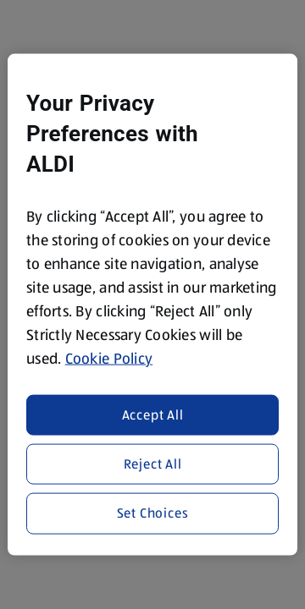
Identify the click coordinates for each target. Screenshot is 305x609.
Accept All (153, 414)
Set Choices (153, 513)
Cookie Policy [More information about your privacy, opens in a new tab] (109, 359)
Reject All (153, 464)
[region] (152, 305)
